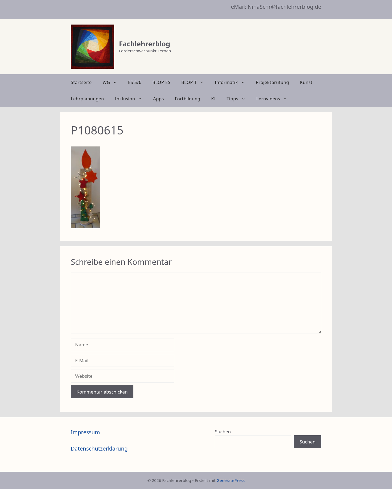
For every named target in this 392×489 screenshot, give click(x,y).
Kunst (306, 82)
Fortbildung (187, 99)
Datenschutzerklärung (99, 448)
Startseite (81, 82)
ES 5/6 (134, 82)
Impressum (85, 432)
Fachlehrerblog (144, 43)
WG (112, 82)
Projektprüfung (272, 82)
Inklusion (131, 99)
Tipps (238, 99)
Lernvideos (274, 99)
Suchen (223, 431)
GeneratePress (231, 480)
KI (213, 99)
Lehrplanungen (87, 99)
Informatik (232, 82)
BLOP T (195, 82)
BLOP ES (161, 82)
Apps (158, 99)
